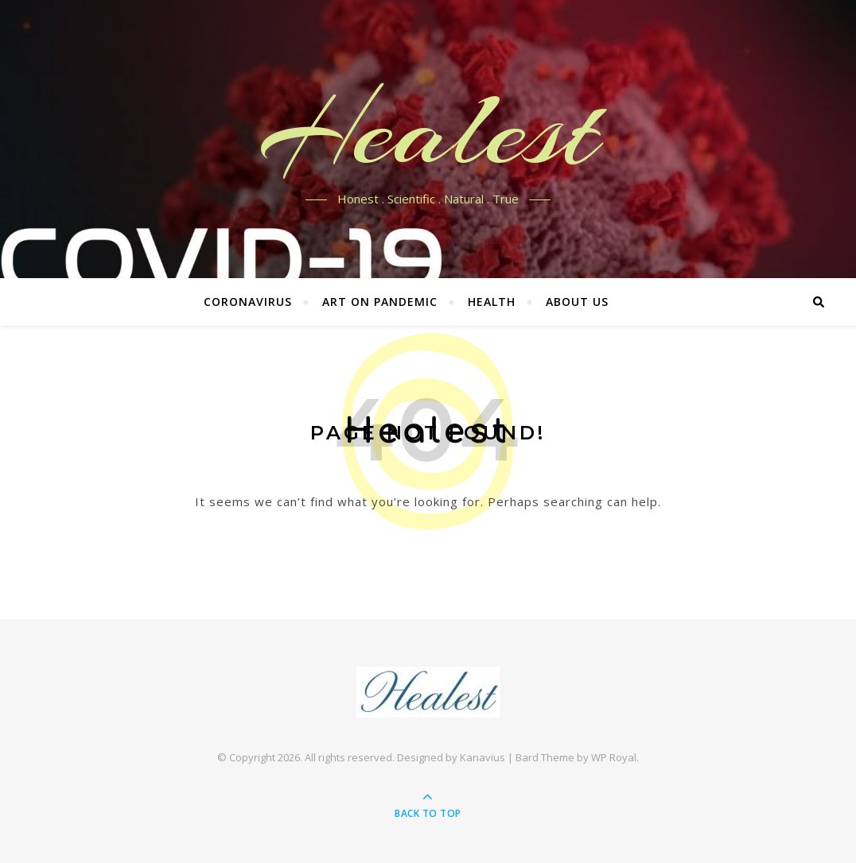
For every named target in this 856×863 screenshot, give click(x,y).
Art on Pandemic (380, 301)
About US (577, 301)
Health (492, 301)
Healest (428, 129)
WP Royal (613, 757)
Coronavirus (248, 301)
